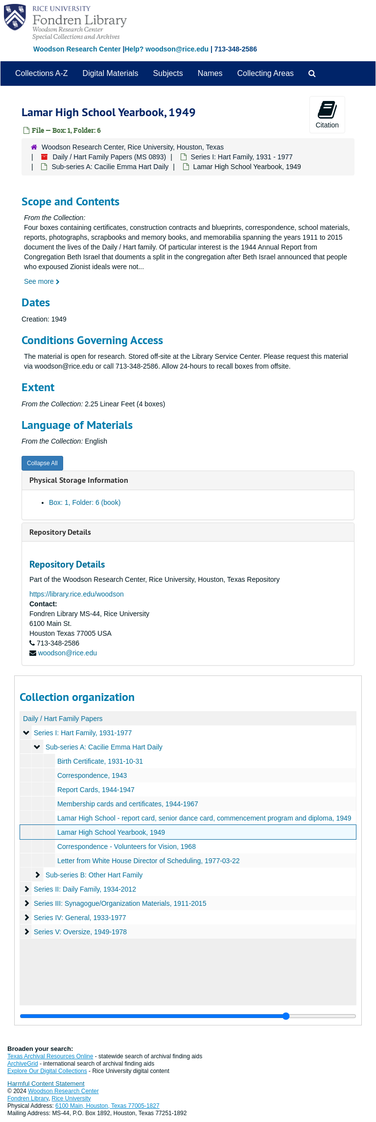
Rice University (71, 1098)
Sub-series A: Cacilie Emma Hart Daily (109, 167)
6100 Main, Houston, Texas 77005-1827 (107, 1105)
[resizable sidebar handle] (188, 1016)
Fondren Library (27, 1098)
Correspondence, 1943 (92, 775)
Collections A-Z (41, 73)
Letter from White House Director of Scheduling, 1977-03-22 (148, 861)
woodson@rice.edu (67, 653)
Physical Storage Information (78, 480)
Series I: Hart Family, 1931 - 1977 (242, 157)
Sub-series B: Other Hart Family (94, 875)
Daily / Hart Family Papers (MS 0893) (109, 157)
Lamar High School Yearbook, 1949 (111, 832)
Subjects (168, 73)
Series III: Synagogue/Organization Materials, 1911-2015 (120, 903)
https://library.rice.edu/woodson (76, 594)
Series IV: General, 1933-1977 (80, 918)
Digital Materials (111, 73)
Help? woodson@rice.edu (166, 49)
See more (42, 281)
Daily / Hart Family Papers (63, 719)
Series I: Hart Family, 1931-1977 (83, 733)
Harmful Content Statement (46, 1083)
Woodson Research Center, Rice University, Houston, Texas (133, 147)
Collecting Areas (265, 73)
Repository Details (60, 532)
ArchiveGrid (22, 1063)
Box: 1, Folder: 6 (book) (84, 502)
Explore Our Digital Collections (47, 1071)
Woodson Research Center (77, 49)
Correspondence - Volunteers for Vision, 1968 (126, 846)
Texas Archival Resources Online (50, 1056)
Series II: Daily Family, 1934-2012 (85, 889)
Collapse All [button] (42, 463)
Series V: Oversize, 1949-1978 (80, 932)
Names (210, 73)
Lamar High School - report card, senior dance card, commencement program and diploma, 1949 (204, 818)
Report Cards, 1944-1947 (96, 790)
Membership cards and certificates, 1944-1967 (127, 804)
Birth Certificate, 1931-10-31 (100, 761)
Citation (327, 114)
